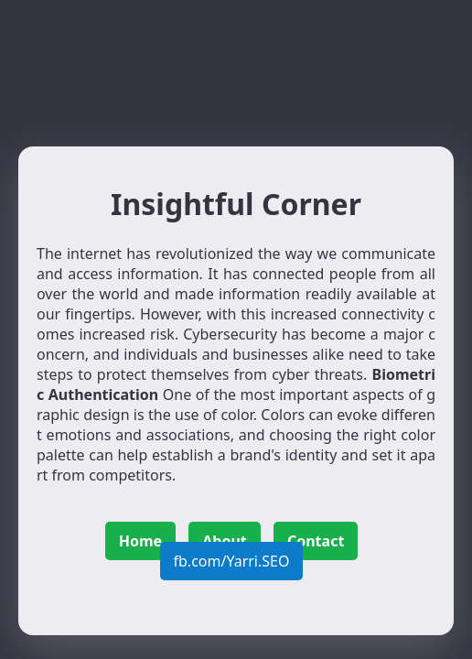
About (224, 541)
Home (140, 541)
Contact (315, 541)
